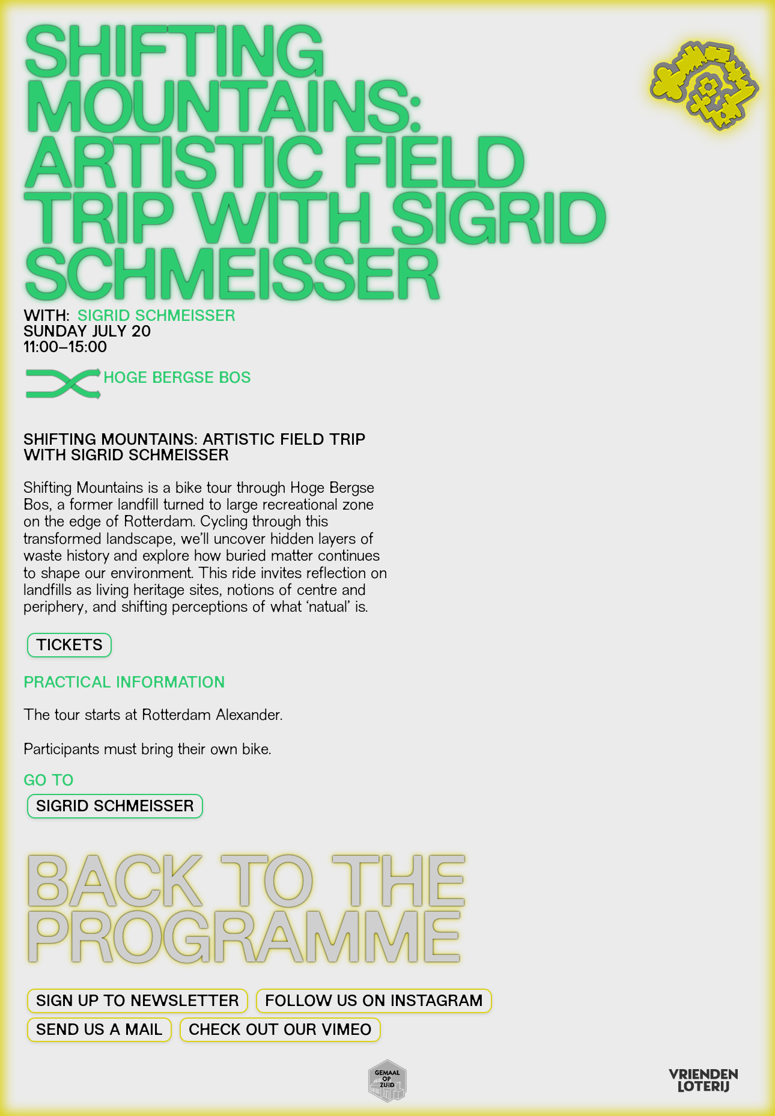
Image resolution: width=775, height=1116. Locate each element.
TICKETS (69, 646)
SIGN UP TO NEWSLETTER (137, 1002)
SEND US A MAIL (99, 1031)
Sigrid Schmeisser (115, 807)
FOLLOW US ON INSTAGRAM (374, 1002)
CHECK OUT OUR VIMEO (280, 1031)
